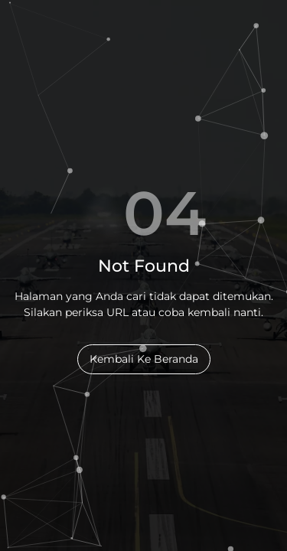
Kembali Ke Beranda (144, 359)
